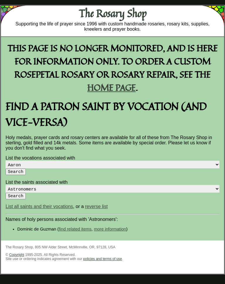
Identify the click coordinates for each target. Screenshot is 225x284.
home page (111, 87)
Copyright (16, 259)
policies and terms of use (102, 264)
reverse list (96, 211)
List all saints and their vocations (39, 211)
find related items (75, 233)
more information (110, 233)
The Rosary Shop (112, 13)
